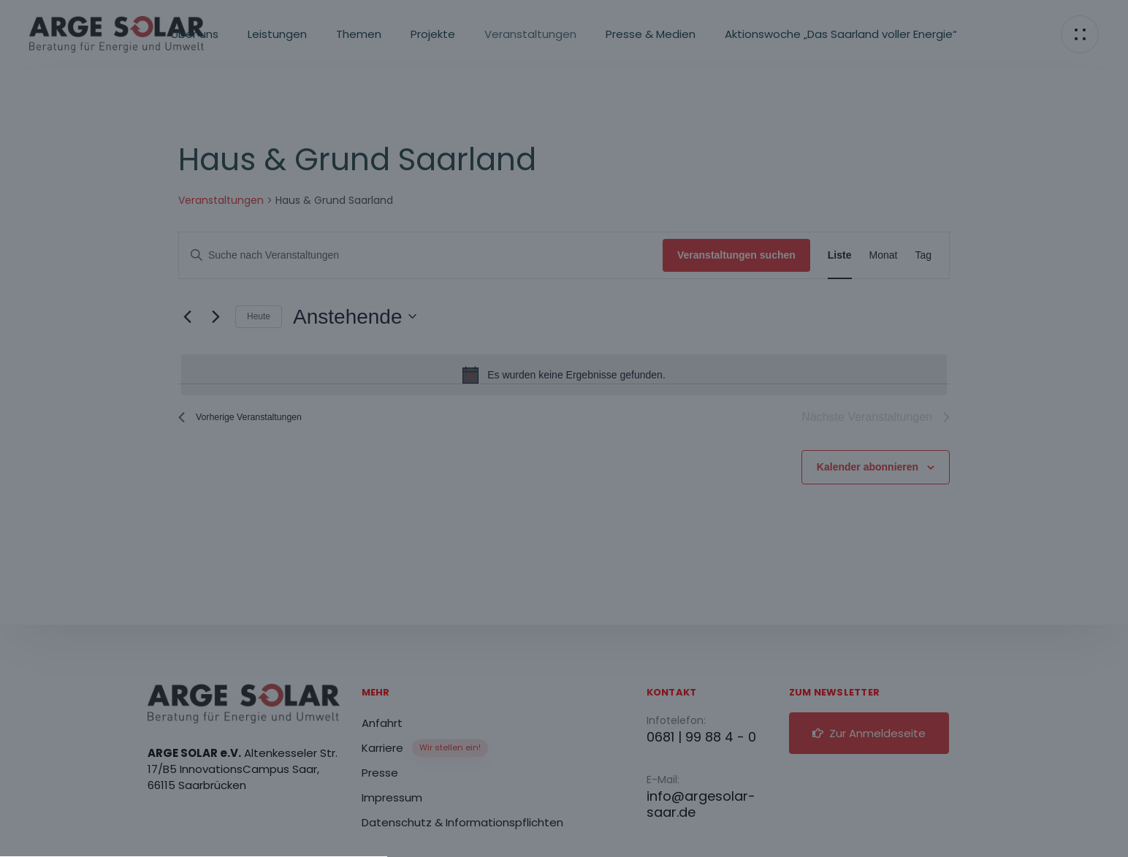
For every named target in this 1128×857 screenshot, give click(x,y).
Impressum (555, 674)
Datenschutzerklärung (607, 401)
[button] (564, 580)
